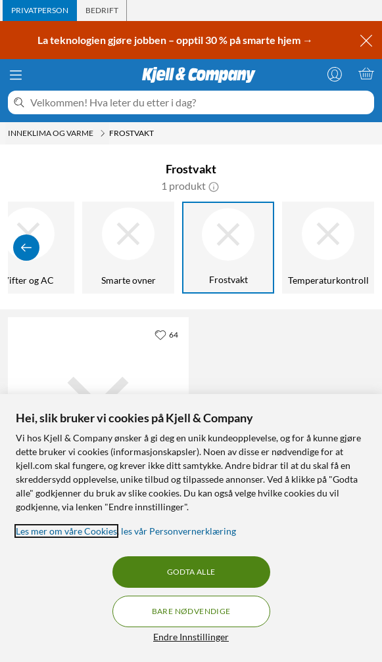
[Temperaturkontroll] (328, 247)
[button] (214, 186)
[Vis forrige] (26, 247)
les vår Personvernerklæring (178, 531)
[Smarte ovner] (128, 247)
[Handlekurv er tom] (366, 73)
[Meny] (16, 75)
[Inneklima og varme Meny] (102, 133)
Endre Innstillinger (191, 636)
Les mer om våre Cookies (66, 531)
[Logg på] (334, 73)
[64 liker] (166, 334)
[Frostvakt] (228, 247)
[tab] (40, 10)
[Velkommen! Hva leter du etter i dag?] (199, 102)
